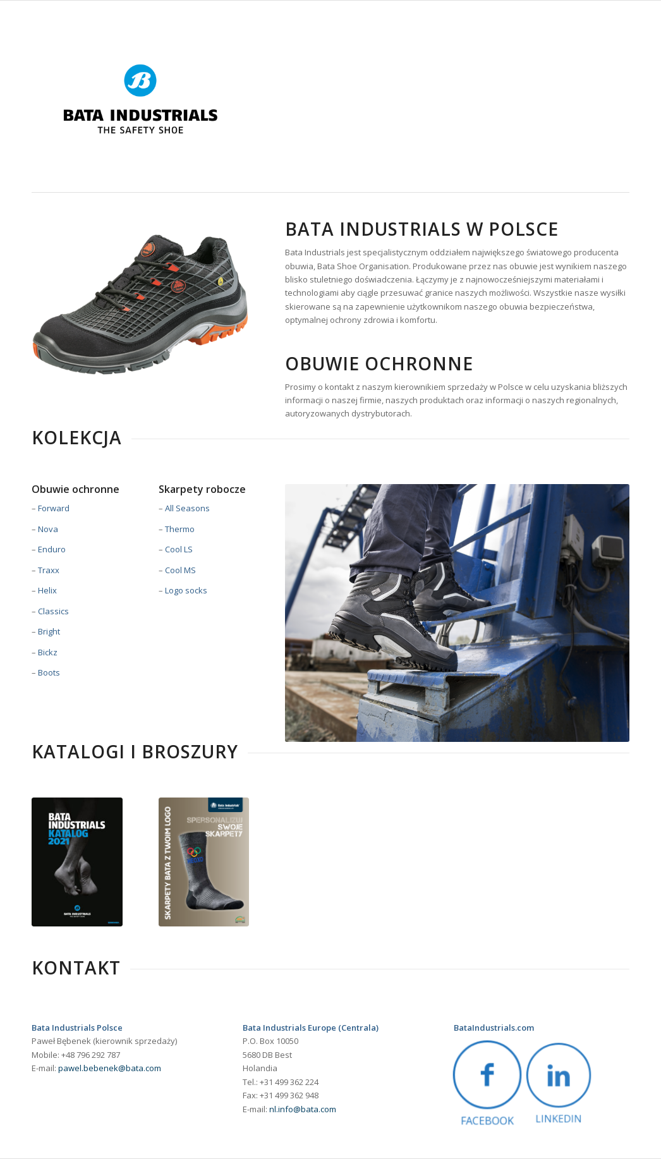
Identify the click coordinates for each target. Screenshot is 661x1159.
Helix (47, 590)
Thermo (180, 529)
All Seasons (187, 508)
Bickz (48, 652)
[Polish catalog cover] (77, 862)
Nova (48, 529)
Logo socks (186, 590)
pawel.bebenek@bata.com (109, 1068)
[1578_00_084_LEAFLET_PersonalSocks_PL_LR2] (204, 862)
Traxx (48, 570)
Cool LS (179, 549)
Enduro (52, 549)
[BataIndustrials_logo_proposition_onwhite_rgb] (140, 99)
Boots (49, 672)
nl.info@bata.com (302, 1109)
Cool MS (180, 570)
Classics (53, 611)
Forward (54, 508)
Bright (49, 631)
